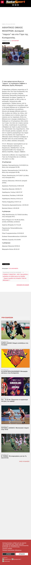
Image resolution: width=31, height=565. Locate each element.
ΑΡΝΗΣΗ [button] (8, 554)
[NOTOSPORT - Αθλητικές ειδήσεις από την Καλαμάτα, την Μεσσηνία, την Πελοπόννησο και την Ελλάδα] (15, 1)
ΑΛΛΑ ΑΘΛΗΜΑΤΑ (13, 268)
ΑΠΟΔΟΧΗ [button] (22, 554)
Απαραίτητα (7, 559)
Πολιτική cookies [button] (7, 548)
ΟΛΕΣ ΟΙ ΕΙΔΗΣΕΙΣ (24, 461)
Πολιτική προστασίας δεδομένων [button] (11, 550)
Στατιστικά (7, 561)
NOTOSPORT (15, 40)
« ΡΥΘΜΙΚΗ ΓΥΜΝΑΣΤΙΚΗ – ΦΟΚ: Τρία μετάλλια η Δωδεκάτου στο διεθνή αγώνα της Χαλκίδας (15, 274)
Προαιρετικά (16, 559)
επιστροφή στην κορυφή (23, 284)
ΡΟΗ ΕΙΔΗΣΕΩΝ (7, 317)
